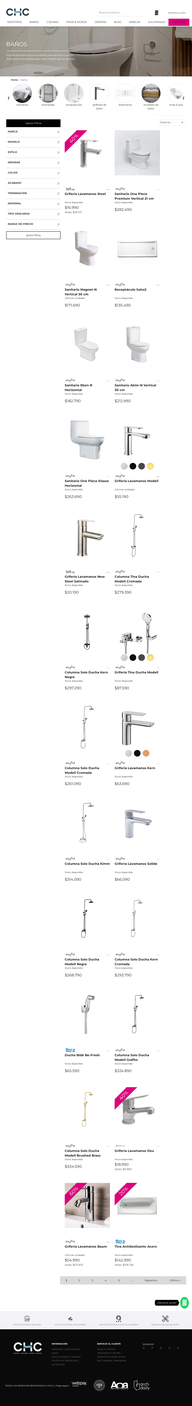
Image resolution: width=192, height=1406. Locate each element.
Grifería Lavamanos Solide (136, 864)
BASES (55, 1353)
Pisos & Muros (76, 22)
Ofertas (100, 22)
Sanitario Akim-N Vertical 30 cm (135, 387)
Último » (175, 1280)
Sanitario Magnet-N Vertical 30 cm (81, 292)
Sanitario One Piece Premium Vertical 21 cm (134, 196)
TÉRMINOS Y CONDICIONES (66, 1349)
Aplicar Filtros (33, 123)
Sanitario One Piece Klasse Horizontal (87, 483)
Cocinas (52, 22)
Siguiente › (151, 1280)
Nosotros (14, 22)
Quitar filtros (33, 235)
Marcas (134, 22)
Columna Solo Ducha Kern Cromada (136, 962)
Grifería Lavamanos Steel (85, 194)
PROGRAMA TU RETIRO (109, 1353)
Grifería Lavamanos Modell (136, 481)
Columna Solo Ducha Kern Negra (86, 674)
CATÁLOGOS (58, 1364)
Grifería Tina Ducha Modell (136, 672)
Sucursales (156, 22)
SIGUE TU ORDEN (106, 1349)
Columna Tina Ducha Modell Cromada (132, 579)
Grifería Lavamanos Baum (86, 1246)
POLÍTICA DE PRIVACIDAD (65, 1360)
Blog (117, 22)
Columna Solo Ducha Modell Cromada (82, 770)
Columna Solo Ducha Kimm (87, 864)
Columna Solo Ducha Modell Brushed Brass (83, 1153)
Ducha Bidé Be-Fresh (82, 1055)
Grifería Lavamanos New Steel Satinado (85, 579)
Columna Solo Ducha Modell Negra (82, 962)
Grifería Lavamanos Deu (134, 1151)
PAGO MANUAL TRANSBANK (111, 1360)
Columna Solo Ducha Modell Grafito (132, 1057)
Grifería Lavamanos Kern (135, 768)
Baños (34, 22)
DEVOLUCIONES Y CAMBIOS (66, 1357)
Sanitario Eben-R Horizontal (78, 387)
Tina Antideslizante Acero (136, 1246)
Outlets (179, 22)
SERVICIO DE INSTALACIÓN (111, 1357)
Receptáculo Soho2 (130, 289)
